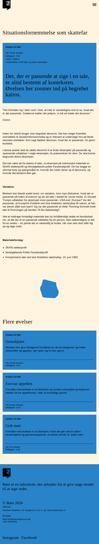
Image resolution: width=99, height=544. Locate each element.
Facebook (29, 537)
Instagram (11, 537)
